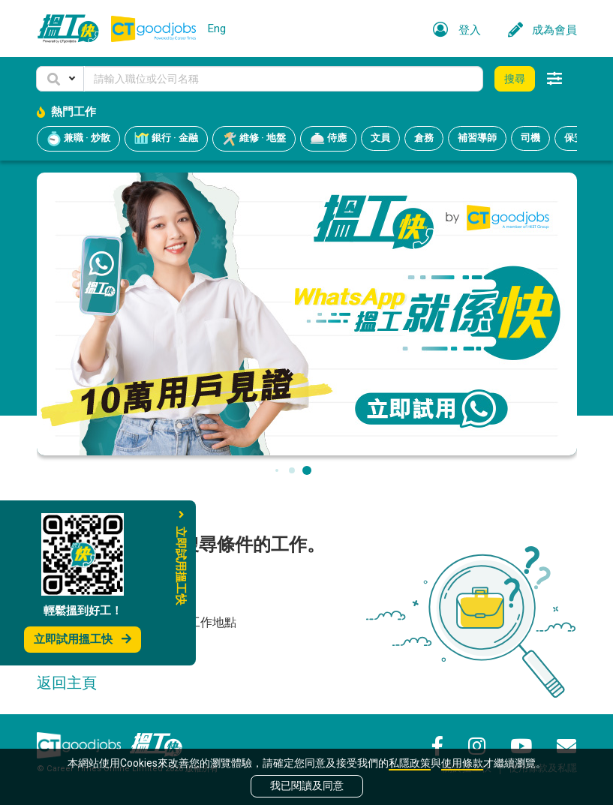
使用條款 (462, 763)
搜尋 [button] (514, 79)
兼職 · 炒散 (78, 138)
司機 (530, 137)
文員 (380, 137)
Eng (217, 28)
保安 (574, 137)
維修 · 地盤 (254, 138)
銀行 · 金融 (166, 138)
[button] (60, 79)
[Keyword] (283, 79)
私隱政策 (410, 763)
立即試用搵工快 (82, 639)
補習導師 (477, 137)
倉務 (424, 137)
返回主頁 (67, 683)
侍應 (328, 138)
